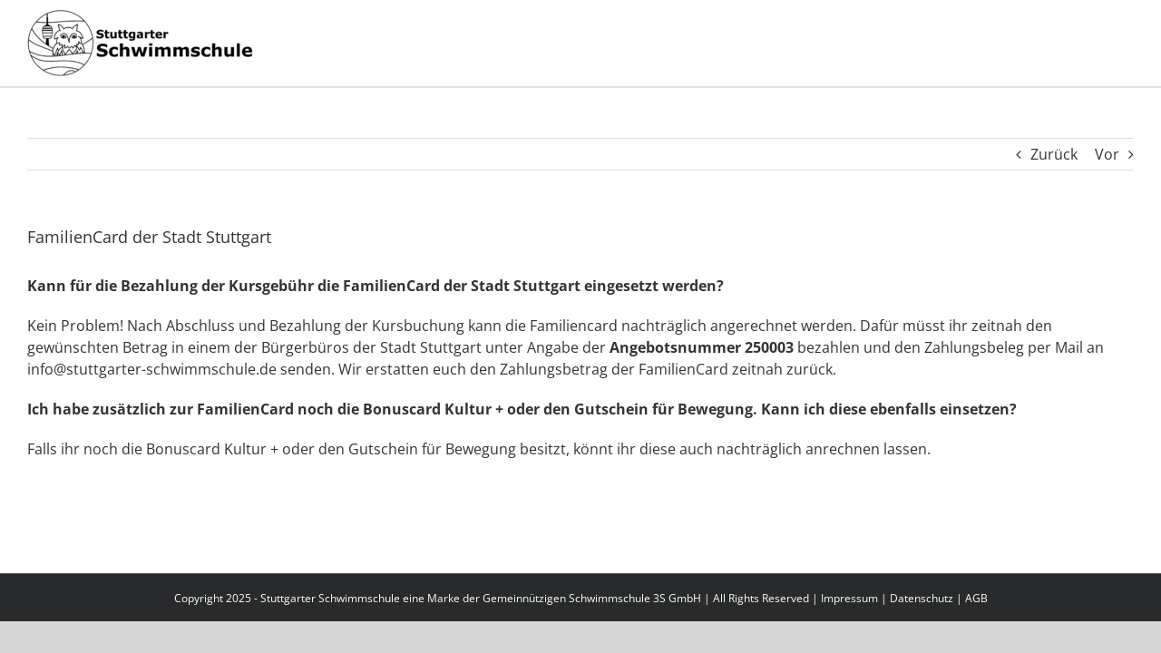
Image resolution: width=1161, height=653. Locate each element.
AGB (976, 598)
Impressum (849, 598)
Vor (1107, 154)
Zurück (1054, 154)
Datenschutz (921, 598)
